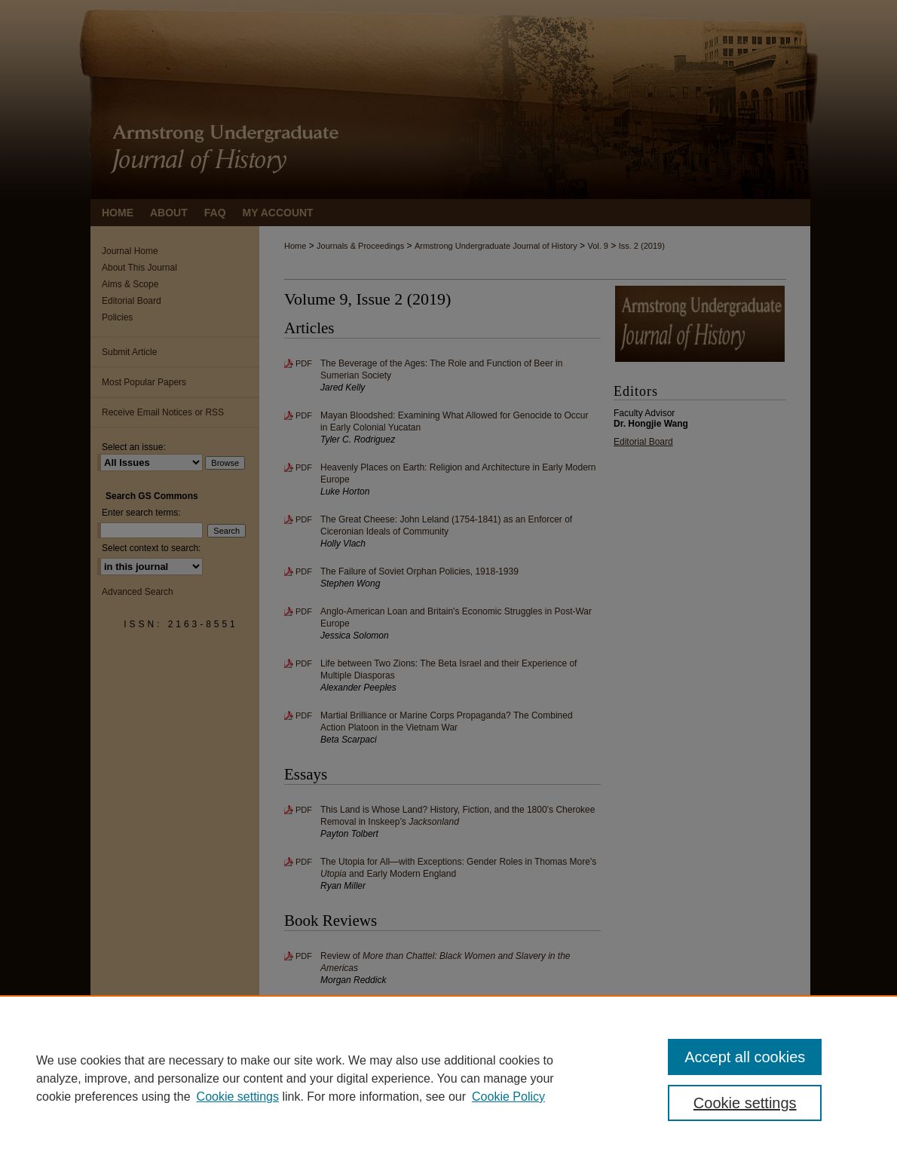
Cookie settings (238, 1096)
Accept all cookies (744, 1057)
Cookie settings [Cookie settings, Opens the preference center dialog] (745, 1103)
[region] (448, 1078)
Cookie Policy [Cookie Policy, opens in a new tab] (508, 1096)
